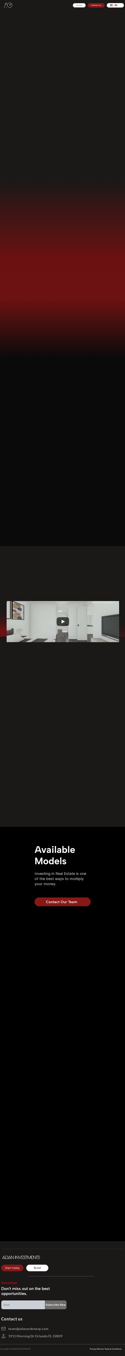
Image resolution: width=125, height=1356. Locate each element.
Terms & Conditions (113, 1349)
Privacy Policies (97, 1349)
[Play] (63, 621)
